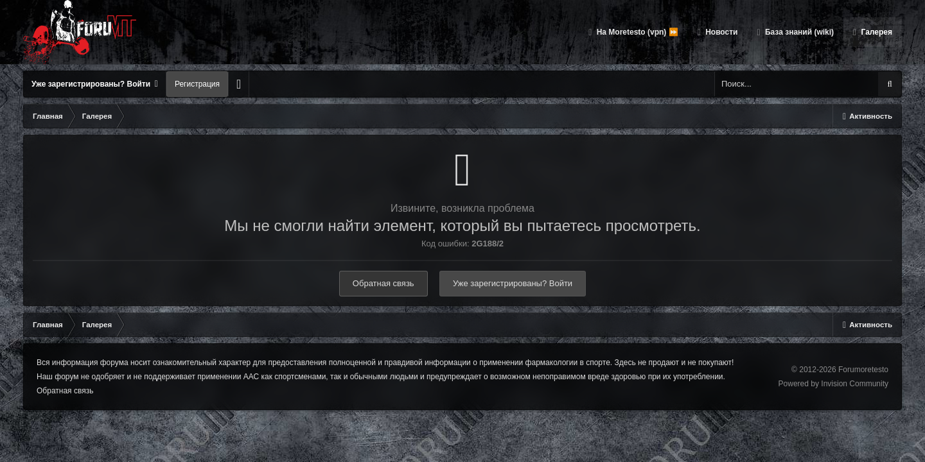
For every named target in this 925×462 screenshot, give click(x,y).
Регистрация (197, 84)
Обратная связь (383, 283)
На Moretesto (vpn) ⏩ (636, 32)
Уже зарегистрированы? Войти (94, 84)
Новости (720, 32)
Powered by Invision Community (833, 383)
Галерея (875, 32)
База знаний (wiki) (798, 32)
